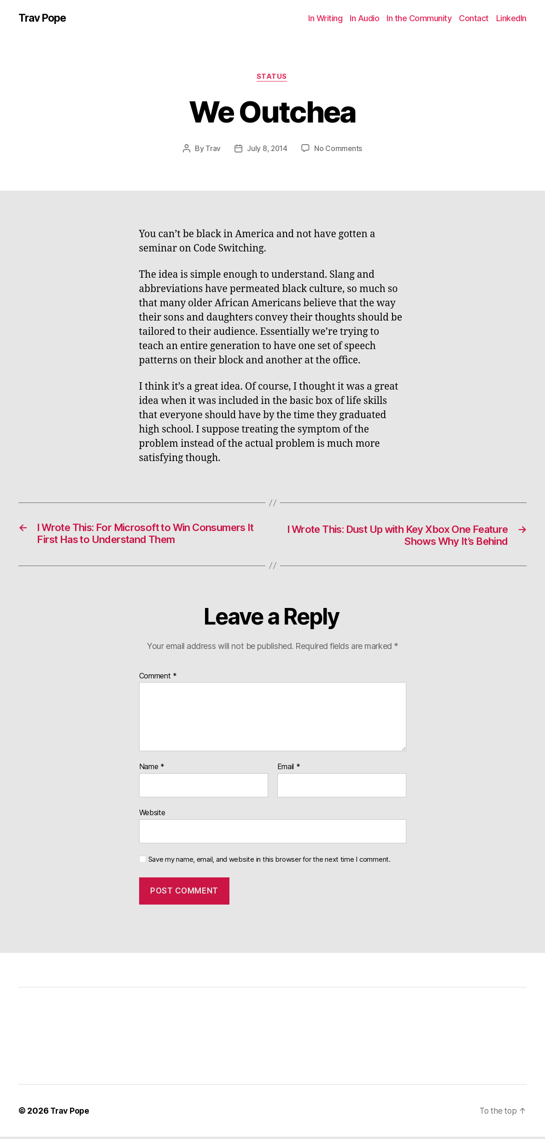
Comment (158, 678)
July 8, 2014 (267, 149)
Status (272, 78)
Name (151, 769)
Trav (212, 149)
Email (288, 769)
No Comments (338, 149)
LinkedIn (511, 18)
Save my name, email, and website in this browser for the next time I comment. (269, 862)
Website (152, 814)
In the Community (419, 18)
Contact (474, 18)
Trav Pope (44, 18)
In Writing (325, 18)
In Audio (364, 18)
